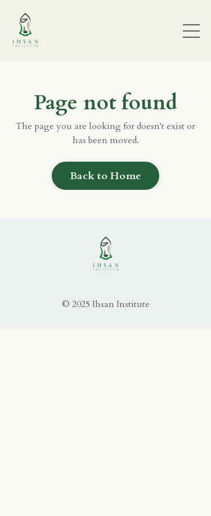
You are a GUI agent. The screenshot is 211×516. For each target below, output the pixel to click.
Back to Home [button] (105, 176)
